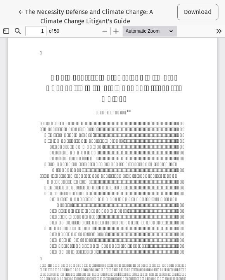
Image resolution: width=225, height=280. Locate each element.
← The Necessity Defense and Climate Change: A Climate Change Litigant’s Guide (85, 16)
